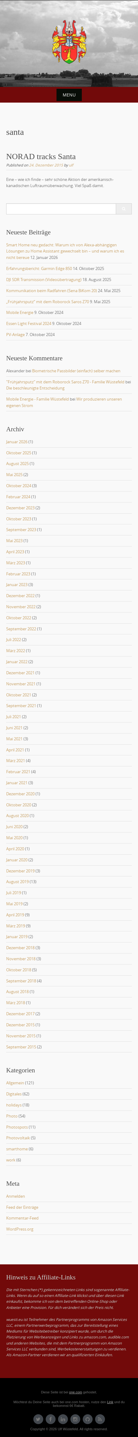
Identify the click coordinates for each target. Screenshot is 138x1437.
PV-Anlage (15, 334)
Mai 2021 (14, 739)
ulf (71, 164)
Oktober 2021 (18, 695)
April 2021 (15, 750)
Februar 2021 (18, 771)
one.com (75, 1392)
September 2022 (21, 629)
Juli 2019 (13, 892)
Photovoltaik (18, 1138)
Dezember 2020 (20, 794)
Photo (12, 1116)
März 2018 (15, 1002)
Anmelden (15, 1196)
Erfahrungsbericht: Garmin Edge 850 (39, 268)
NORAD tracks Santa (41, 156)
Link (110, 1402)
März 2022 (15, 650)
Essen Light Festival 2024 (28, 323)
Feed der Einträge (22, 1207)
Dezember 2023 (20, 508)
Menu (69, 95)
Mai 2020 (14, 837)
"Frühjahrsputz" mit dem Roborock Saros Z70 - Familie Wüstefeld (65, 382)
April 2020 (15, 849)
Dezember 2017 (20, 1013)
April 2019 (15, 915)
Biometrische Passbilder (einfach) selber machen (76, 371)
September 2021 (21, 705)
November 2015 (21, 1036)
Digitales (14, 1094)
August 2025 (17, 463)
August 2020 (17, 815)
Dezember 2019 (20, 871)
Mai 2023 (14, 540)
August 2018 (17, 991)
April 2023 (15, 551)
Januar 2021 (16, 782)
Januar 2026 (16, 441)
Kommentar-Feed (22, 1218)
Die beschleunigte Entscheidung (35, 388)
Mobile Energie (19, 312)
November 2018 (21, 958)
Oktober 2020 (18, 805)
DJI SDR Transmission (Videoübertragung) (44, 279)
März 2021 (15, 760)
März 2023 (15, 563)
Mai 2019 (14, 903)
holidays (14, 1105)
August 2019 (17, 881)
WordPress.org (19, 1229)
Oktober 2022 (18, 618)
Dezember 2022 (20, 595)
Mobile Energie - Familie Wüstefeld (37, 399)
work (10, 1160)
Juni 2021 (14, 727)
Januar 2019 (16, 936)
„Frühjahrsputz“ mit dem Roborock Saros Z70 (47, 301)
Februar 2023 (18, 574)
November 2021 (21, 684)
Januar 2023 (16, 584)
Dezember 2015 (20, 1025)
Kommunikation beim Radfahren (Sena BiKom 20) (51, 290)
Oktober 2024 (18, 485)
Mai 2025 (14, 474)
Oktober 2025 (18, 453)
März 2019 (15, 926)
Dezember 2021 (20, 672)
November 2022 (21, 606)
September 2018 (21, 981)
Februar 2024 (18, 496)
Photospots (17, 1127)
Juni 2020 (14, 826)
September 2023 (21, 529)
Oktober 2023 (18, 519)
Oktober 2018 (18, 970)
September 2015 (21, 1047)
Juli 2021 (13, 716)
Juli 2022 (13, 639)
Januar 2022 (16, 661)
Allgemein (15, 1083)
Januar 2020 (16, 860)
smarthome (17, 1149)
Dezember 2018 (20, 947)
